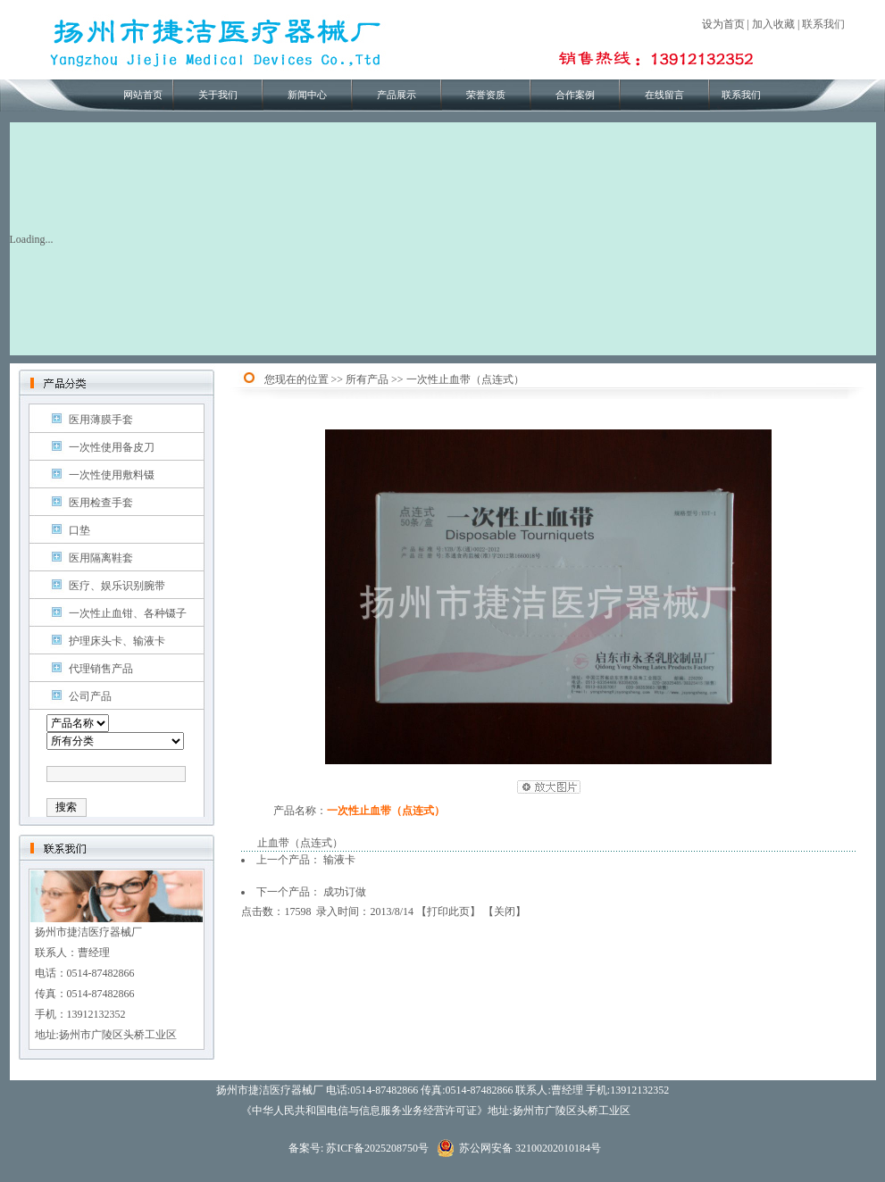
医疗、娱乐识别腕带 (117, 585)
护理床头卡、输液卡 (117, 641)
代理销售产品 (101, 668)
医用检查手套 (101, 502)
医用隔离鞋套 (101, 558)
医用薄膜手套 (101, 419)
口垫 (79, 530)
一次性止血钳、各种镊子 (128, 613)
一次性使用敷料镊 (111, 475)
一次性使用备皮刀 (111, 447)
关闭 (504, 911)
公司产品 (90, 696)
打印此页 (448, 911)
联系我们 (823, 24)
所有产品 (367, 379)
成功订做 (344, 892)
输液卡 (339, 859)
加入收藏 (773, 24)
